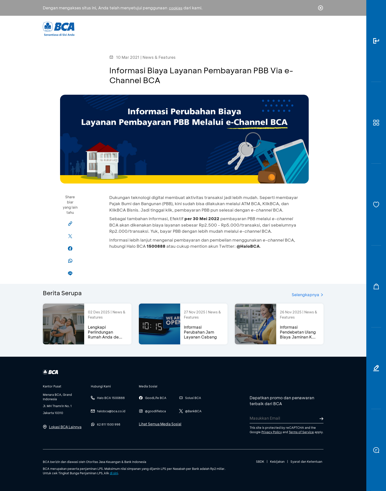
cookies (175, 8)
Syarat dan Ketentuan (306, 461)
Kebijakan (277, 461)
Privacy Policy (271, 432)
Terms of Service (301, 432)
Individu (151, 28)
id (310, 29)
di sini (114, 473)
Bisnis (180, 28)
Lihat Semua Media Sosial (160, 424)
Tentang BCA (214, 28)
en (319, 29)
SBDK (260, 461)
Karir (246, 28)
